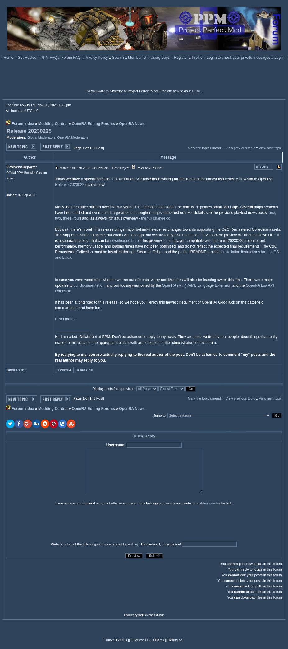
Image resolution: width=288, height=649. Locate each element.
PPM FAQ (49, 57)
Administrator (210, 503)
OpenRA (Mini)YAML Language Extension (196, 285)
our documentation (89, 285)
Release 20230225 (29, 131)
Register (181, 57)
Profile (197, 57)
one (272, 213)
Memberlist (137, 57)
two (58, 218)
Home (8, 57)
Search (118, 57)
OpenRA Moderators (73, 137)
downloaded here (124, 241)
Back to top (16, 370)
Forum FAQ (71, 57)
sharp (134, 544)
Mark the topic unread (204, 148)
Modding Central (53, 124)
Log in (279, 57)
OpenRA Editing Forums (93, 124)
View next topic (270, 148)
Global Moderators (41, 137)
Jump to (159, 415)
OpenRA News (131, 124)
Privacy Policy (97, 57)
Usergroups (160, 57)
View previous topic (240, 148)
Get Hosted (28, 57)
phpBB (142, 615)
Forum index (23, 124)
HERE (196, 91)
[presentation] (54, 523)
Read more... (65, 319)
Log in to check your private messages (239, 57)
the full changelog (155, 218)
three (67, 218)
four (77, 218)
